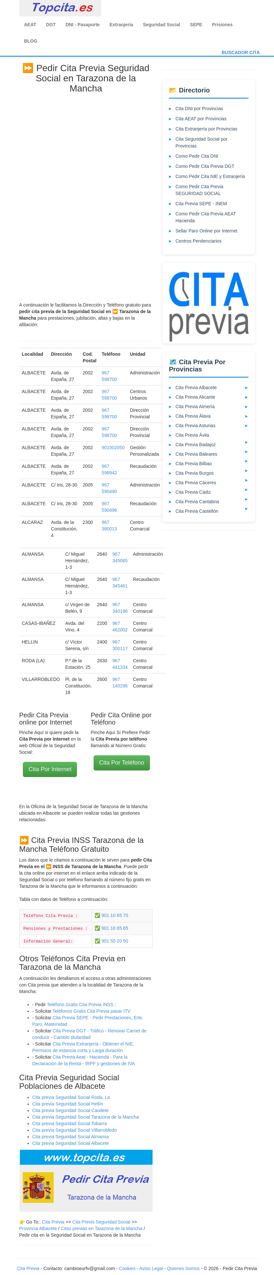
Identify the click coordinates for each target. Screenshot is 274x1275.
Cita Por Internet (49, 769)
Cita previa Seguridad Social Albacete (70, 1143)
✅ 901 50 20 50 (111, 941)
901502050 (113, 447)
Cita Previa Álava (192, 416)
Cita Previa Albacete (196, 387)
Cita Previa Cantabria (197, 501)
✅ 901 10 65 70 (111, 915)
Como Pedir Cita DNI (196, 156)
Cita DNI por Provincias (199, 108)
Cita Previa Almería (195, 406)
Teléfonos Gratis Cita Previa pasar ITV (91, 1011)
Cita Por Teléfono (121, 762)
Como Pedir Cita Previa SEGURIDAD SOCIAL (199, 190)
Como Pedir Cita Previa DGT (204, 166)
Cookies (128, 1268)
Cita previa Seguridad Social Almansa (70, 1136)
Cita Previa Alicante (195, 397)
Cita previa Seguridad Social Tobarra (69, 1123)
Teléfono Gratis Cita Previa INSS (80, 1004)
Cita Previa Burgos (194, 473)
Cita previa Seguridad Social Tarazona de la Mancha (85, 1117)
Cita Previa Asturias (195, 425)
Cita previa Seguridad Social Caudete (70, 1110)
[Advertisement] (86, 195)
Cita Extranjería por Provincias (206, 128)
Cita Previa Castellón (196, 511)
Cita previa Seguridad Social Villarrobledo (74, 1130)
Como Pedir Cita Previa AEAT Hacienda (205, 217)
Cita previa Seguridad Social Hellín (67, 1103)
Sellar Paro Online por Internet (206, 230)
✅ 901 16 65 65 (111, 928)
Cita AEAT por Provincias (201, 118)
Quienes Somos (184, 1268)
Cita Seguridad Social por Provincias (201, 142)
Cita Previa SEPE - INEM (201, 203)
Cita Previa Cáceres (195, 482)
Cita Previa (53, 1222)
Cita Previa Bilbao (193, 463)
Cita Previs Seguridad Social (102, 1222)
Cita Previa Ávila (192, 435)
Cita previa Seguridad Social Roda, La (71, 1097)
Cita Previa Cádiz (193, 492)
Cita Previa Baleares (196, 454)
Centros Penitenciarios (198, 241)
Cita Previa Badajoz (195, 444)
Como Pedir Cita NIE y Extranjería (210, 176)
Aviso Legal (151, 1268)
